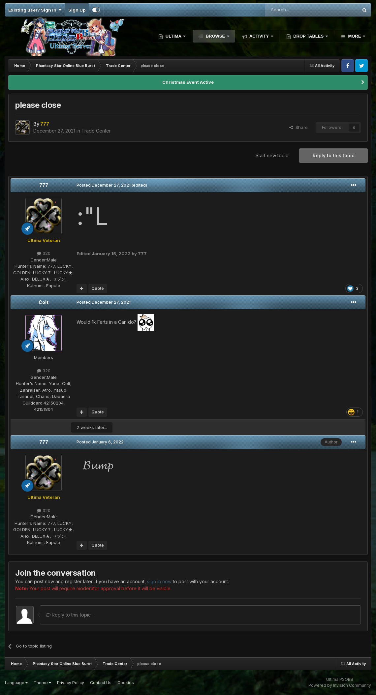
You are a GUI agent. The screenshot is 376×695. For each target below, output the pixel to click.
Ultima (173, 36)
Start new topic (272, 155)
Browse (215, 36)
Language (16, 682)
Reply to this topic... (70, 615)
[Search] (295, 9)
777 (43, 185)
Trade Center (96, 131)
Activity (259, 36)
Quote (97, 288)
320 (43, 253)
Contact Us (100, 682)
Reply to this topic (333, 155)
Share (298, 127)
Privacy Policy (70, 682)
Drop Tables (308, 36)
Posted (104, 185)
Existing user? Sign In (34, 9)
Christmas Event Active (188, 82)
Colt (43, 302)
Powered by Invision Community (339, 685)
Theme (42, 682)
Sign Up (76, 10)
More (354, 36)
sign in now (159, 581)
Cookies (125, 682)
